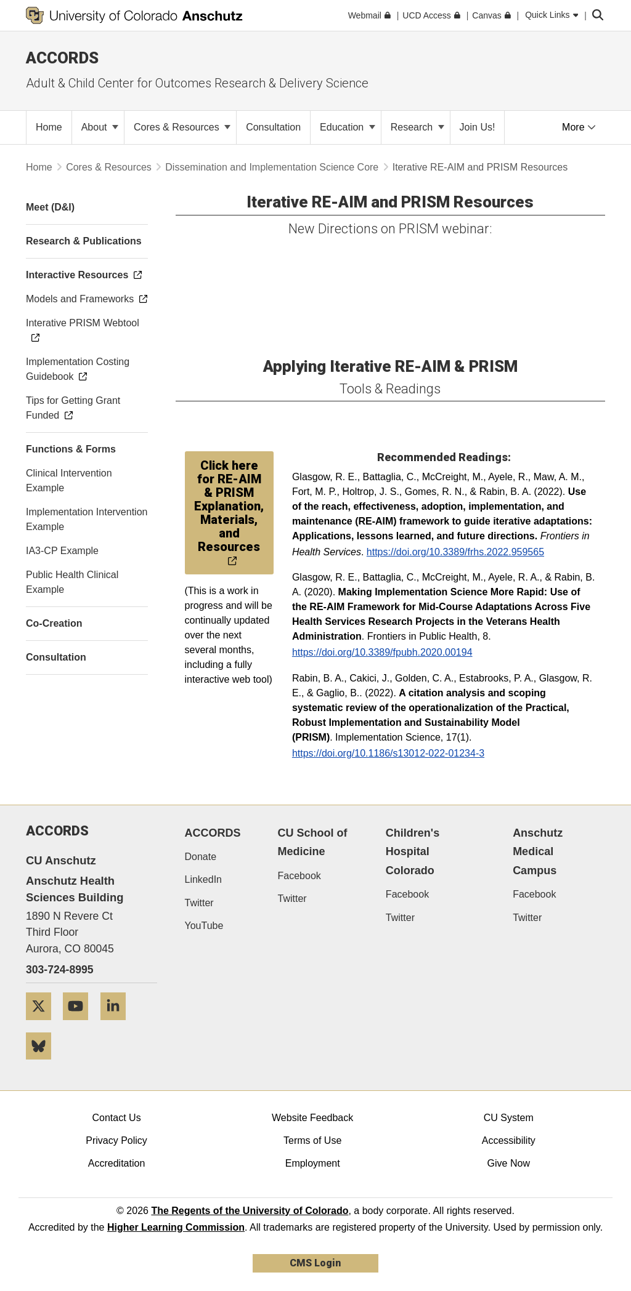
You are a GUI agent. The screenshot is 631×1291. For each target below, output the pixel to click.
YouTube (204, 925)
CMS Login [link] (315, 1263)
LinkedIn (203, 879)
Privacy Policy (116, 1140)
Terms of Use (312, 1140)
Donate (201, 856)
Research (417, 127)
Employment (312, 1163)
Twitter (199, 903)
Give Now (508, 1163)
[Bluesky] (43, 1064)
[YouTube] (80, 1025)
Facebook (299, 876)
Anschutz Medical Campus (538, 852)
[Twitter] (43, 1025)
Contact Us (116, 1117)
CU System (509, 1117)
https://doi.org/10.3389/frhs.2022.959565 (455, 552)
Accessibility (508, 1140)
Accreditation (116, 1163)
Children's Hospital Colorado (412, 852)
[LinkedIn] (117, 1025)
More (579, 127)
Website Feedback (312, 1117)
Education (347, 127)
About (99, 127)
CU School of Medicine (313, 842)
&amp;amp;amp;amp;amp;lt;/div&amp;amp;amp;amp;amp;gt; (268, 289)
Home (39, 167)
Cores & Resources (182, 127)
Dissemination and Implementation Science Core (271, 167)
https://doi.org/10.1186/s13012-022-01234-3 (388, 753)
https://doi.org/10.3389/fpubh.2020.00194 (382, 652)
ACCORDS (213, 833)
